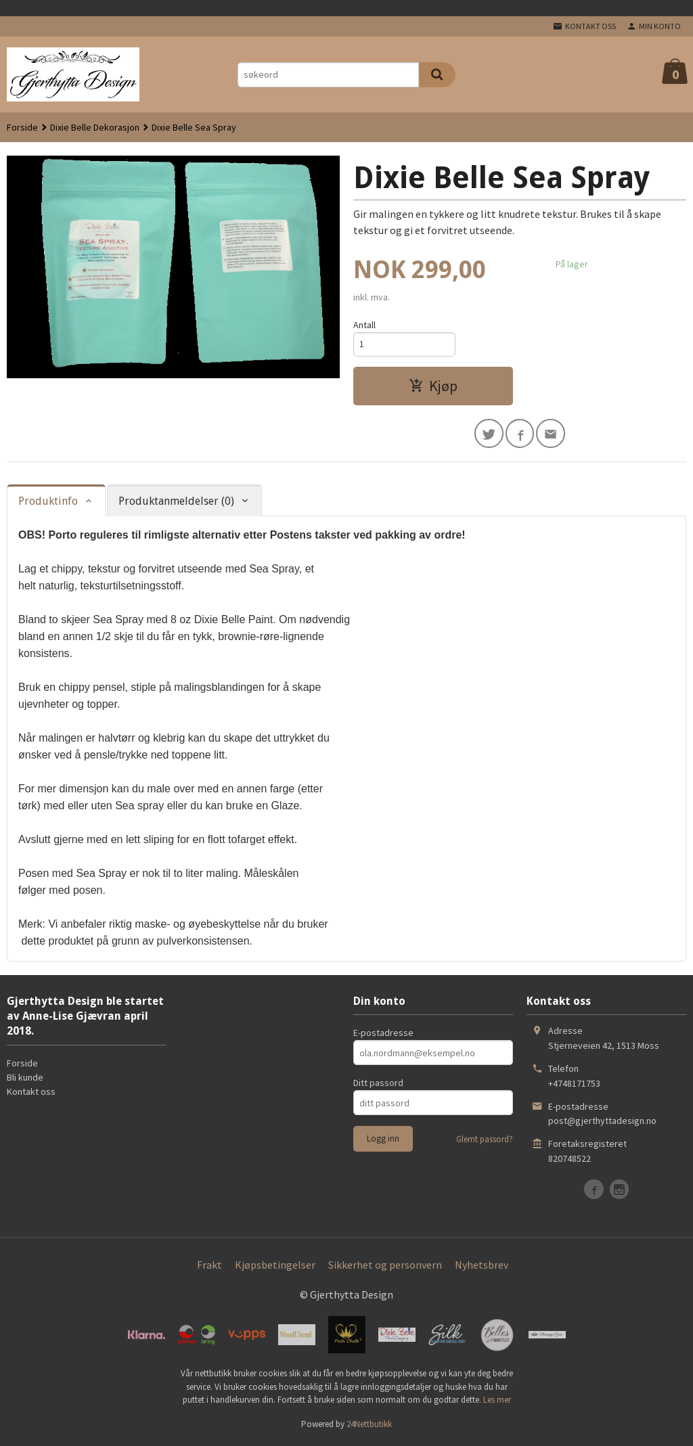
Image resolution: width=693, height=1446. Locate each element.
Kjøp (433, 387)
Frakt (209, 1266)
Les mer (497, 1401)
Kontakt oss (31, 1093)
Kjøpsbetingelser (275, 1266)
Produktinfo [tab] (48, 503)
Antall (364, 325)
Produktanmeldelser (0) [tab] (176, 503)
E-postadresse (383, 1035)
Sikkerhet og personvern (385, 1266)
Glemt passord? (484, 1141)
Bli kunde (25, 1079)
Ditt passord (378, 1085)
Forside (22, 127)
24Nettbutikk (369, 1426)
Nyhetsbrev (481, 1266)
